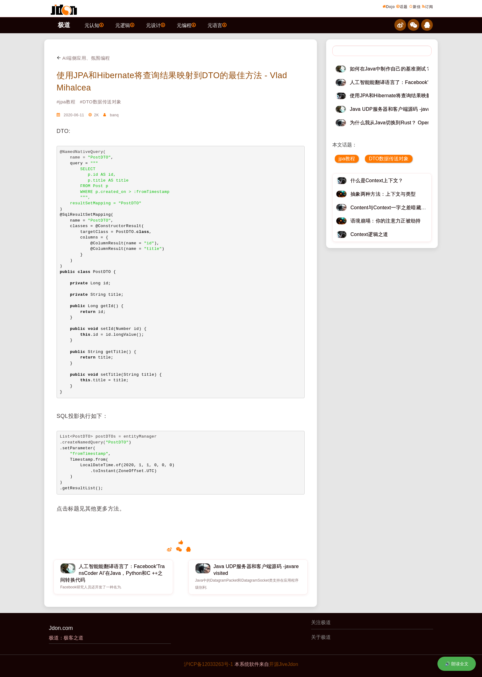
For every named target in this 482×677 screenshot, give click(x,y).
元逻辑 (124, 25)
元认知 (94, 25)
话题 (402, 6)
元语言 (217, 25)
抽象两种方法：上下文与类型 (383, 194)
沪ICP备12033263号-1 (208, 664)
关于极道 (321, 637)
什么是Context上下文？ (376, 180)
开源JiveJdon (283, 664)
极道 (64, 25)
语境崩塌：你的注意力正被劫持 (385, 220)
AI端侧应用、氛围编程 (83, 58)
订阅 (427, 6)
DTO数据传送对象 (389, 158)
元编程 (186, 25)
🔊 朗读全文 (456, 663)
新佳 (415, 6)
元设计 (155, 25)
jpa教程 (346, 158)
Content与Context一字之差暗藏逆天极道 (395, 207)
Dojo (388, 6)
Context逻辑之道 (369, 234)
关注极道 (321, 622)
